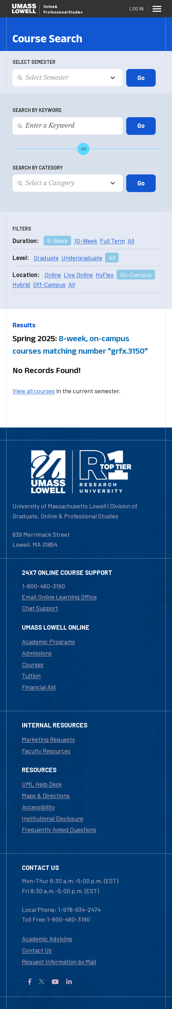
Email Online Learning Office (59, 597)
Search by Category (37, 168)
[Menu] (157, 8)
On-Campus (136, 274)
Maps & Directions (46, 795)
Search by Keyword (36, 110)
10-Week (85, 240)
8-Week (57, 240)
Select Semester (33, 62)
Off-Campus (49, 284)
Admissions (37, 653)
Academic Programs (48, 641)
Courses (32, 664)
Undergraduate (81, 257)
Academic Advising (47, 938)
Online (52, 274)
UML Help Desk (42, 784)
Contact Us (37, 950)
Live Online (78, 274)
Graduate (46, 257)
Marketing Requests (48, 739)
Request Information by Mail (59, 961)
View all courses (33, 391)
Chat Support (40, 608)
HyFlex (105, 274)
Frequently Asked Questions (59, 829)
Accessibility (38, 807)
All (131, 240)
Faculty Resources (46, 750)
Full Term (112, 240)
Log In (136, 8)
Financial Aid (39, 687)
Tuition (31, 675)
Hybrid (21, 284)
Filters (21, 229)
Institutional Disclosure (52, 818)
